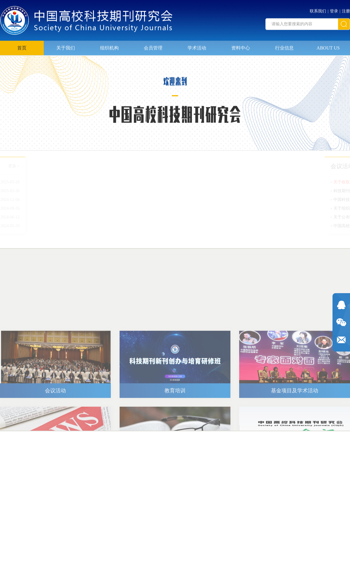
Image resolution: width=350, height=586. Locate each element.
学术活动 (197, 46)
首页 (22, 46)
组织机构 (109, 46)
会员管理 (153, 46)
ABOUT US (328, 46)
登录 (334, 10)
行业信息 (284, 46)
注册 (346, 10)
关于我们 (65, 46)
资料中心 (240, 46)
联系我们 (318, 10)
